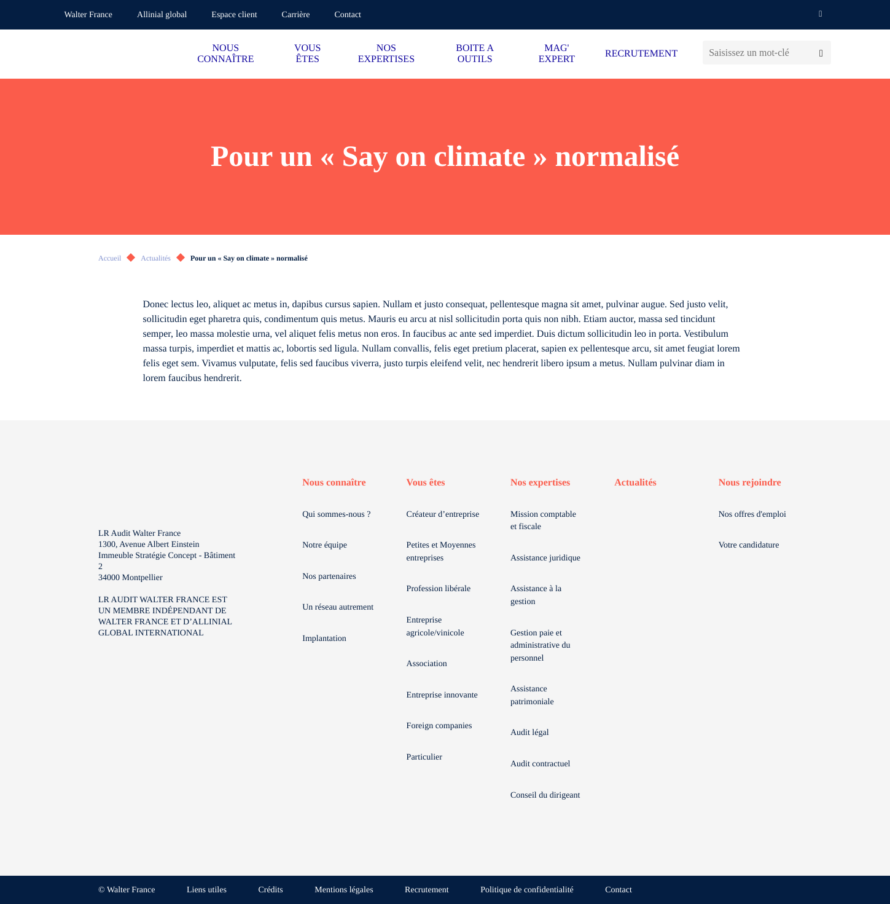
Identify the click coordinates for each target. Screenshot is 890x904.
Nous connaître (333, 483)
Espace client (234, 15)
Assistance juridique (545, 558)
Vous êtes (426, 483)
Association (427, 664)
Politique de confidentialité (527, 890)
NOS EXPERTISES (386, 54)
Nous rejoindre (750, 483)
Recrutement (427, 890)
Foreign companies (439, 726)
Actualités (156, 258)
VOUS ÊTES (307, 54)
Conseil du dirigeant (545, 795)
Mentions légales (343, 890)
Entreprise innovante (442, 695)
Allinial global (162, 15)
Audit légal (529, 732)
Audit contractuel (540, 764)
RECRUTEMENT (641, 54)
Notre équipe (324, 545)
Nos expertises (540, 483)
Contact (347, 15)
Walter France (88, 15)
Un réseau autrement (337, 607)
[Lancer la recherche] (820, 53)
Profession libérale (439, 589)
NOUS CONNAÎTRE (225, 54)
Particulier (424, 757)
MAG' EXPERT (557, 54)
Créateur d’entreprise (443, 514)
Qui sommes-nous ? (336, 514)
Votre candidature (749, 545)
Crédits (270, 890)
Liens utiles (207, 890)
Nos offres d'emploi (752, 514)
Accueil (109, 258)
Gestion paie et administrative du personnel (540, 646)
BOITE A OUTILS (475, 54)
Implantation (324, 638)
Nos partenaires (329, 576)
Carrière (296, 15)
